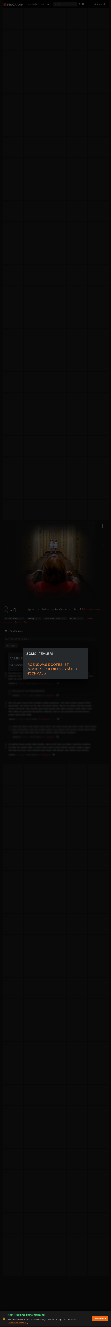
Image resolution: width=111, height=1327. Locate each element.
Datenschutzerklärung (18, 1323)
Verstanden (100, 1319)
